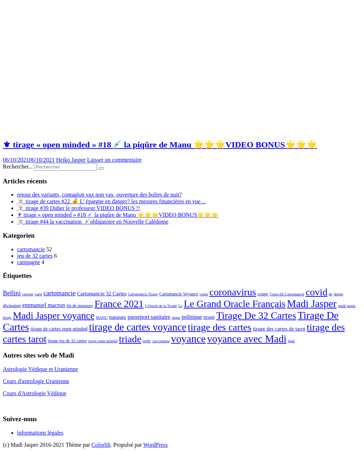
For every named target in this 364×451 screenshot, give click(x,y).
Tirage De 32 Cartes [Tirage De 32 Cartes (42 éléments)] (256, 315)
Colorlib (100, 445)
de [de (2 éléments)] (330, 294)
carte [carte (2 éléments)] (38, 294)
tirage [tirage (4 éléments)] (209, 317)
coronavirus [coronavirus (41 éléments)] (232, 291)
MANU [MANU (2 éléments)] (102, 318)
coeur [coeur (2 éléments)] (203, 294)
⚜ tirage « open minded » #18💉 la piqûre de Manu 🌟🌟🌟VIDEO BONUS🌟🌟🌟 (160, 144)
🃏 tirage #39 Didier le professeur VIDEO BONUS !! (78, 208)
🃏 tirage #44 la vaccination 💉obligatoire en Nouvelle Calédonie (92, 222)
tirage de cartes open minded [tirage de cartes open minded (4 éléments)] (59, 329)
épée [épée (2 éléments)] (291, 341)
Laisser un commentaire (114, 160)
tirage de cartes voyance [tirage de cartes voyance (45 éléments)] (137, 327)
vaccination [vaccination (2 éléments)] (161, 341)
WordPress (155, 445)
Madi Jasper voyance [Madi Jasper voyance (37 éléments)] (54, 315)
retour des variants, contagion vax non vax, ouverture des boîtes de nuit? (99, 195)
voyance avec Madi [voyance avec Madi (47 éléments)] (247, 338)
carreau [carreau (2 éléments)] (27, 294)
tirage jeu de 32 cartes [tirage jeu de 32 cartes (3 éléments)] (67, 340)
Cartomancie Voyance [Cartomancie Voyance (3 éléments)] (178, 293)
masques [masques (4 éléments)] (117, 317)
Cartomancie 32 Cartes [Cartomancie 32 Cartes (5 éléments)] (102, 293)
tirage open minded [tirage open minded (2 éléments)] (102, 341)
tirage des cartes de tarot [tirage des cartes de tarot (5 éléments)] (279, 329)
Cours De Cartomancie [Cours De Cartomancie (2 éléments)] (286, 294)
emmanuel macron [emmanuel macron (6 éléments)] (43, 305)
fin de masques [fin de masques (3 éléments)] (79, 305)
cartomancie (31, 249)
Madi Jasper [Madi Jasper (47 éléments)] (312, 303)
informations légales (40, 433)
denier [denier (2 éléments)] (338, 294)
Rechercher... (18, 166)
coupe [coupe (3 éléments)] (262, 293)
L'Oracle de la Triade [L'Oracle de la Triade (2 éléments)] (161, 306)
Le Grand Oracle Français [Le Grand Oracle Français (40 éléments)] (234, 303)
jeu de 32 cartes (35, 256)
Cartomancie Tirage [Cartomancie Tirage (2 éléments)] (143, 294)
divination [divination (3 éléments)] (12, 305)
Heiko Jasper (71, 160)
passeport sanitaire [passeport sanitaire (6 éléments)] (149, 317)
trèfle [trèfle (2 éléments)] (146, 341)
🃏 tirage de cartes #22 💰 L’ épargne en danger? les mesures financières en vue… (111, 201)
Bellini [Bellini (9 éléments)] (12, 293)
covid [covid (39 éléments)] (316, 291)
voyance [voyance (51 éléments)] (188, 338)
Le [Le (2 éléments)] (180, 306)
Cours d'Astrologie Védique (34, 393)
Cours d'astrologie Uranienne (36, 381)
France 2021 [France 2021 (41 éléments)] (119, 303)
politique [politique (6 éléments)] (192, 317)
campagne (28, 262)
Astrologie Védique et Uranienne (40, 369)
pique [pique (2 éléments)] (176, 318)
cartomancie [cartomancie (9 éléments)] (59, 293)
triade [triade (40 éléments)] (130, 338)
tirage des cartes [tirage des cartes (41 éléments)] (219, 327)
